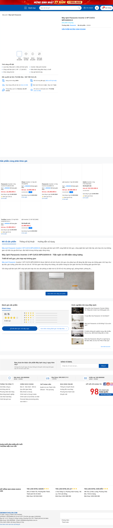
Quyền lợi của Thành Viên (48, 387)
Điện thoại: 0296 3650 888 (92, 496)
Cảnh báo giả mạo (5, 399)
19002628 (7, 188)
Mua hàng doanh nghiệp (7, 394)
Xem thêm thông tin (106, 394)
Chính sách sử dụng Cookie (28, 394)
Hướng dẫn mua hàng (66, 389)
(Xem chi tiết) (24, 85)
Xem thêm (23, 401)
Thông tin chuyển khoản (67, 387)
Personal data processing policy (29, 399)
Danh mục (32, 8)
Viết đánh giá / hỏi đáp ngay (19, 328)
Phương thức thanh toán (67, 392)
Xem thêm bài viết (106, 346)
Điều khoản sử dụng (26, 392)
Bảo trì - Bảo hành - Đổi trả (28, 387)
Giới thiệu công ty (5, 387)
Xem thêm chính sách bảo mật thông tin (10, 524)
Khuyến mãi (63, 394)
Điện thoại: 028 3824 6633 (34, 496)
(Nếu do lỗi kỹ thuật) (51, 80)
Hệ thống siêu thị (5, 389)
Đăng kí (103, 366)
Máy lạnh (5, 15)
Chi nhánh (88, 8)
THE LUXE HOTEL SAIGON (38, 489)
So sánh (24, 197)
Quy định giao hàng (26, 389)
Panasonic (73, 25)
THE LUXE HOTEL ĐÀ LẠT (66, 489)
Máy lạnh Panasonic (15, 15)
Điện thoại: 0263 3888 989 (63, 496)
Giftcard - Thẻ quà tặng (47, 389)
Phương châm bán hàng (7, 392)
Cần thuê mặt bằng (5, 396)
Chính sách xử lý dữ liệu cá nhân (29, 396)
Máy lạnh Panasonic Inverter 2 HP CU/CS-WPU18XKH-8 (21, 248)
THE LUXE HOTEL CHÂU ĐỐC (96, 489)
